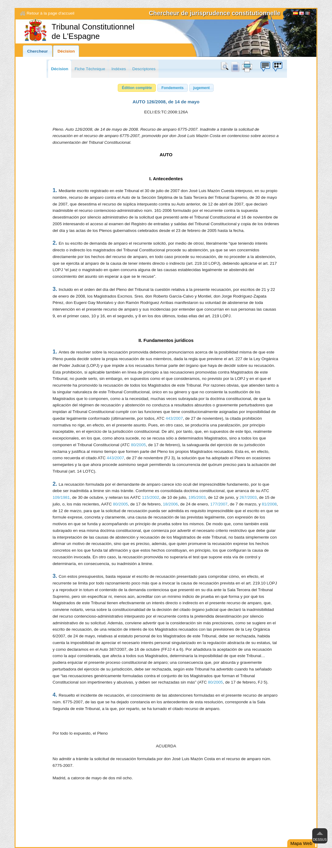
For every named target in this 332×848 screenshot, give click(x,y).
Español (295, 14)
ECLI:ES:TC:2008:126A (166, 112)
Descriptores (144, 69)
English (301, 14)
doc (234, 66)
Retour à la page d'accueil (51, 13)
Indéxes (118, 69)
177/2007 (219, 504)
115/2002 (150, 497)
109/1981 (61, 497)
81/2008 (269, 504)
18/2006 (170, 504)
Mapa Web (301, 843)
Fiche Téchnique (90, 69)
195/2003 (197, 497)
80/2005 (138, 445)
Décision (66, 51)
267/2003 (248, 497)
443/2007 (174, 418)
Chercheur (37, 51)
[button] (137, 88)
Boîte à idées (265, 66)
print (247, 66)
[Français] (307, 14)
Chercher (225, 66)
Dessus (320, 839)
